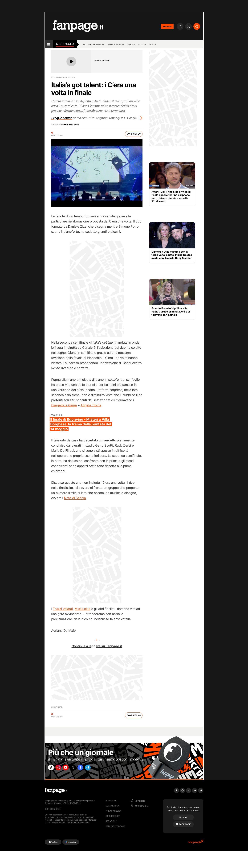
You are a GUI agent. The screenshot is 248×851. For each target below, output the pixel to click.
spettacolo (65, 43)
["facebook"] (87, 768)
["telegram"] (96, 768)
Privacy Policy (113, 811)
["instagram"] (60, 768)
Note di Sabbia (75, 498)
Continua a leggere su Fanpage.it (97, 646)
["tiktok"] (51, 768)
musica (142, 44)
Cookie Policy (113, 816)
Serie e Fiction (115, 44)
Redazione (111, 821)
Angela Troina (91, 405)
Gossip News (56, 707)
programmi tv (96, 44)
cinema (131, 44)
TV (84, 44)
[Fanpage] (56, 790)
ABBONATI (167, 26)
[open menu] (49, 44)
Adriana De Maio (70, 125)
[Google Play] (70, 842)
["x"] (78, 768)
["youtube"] (69, 768)
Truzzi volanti (63, 609)
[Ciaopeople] (195, 842)
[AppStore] (53, 842)
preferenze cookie (116, 826)
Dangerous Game (64, 405)
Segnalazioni (113, 806)
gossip (152, 44)
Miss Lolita (82, 609)
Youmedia (111, 800)
